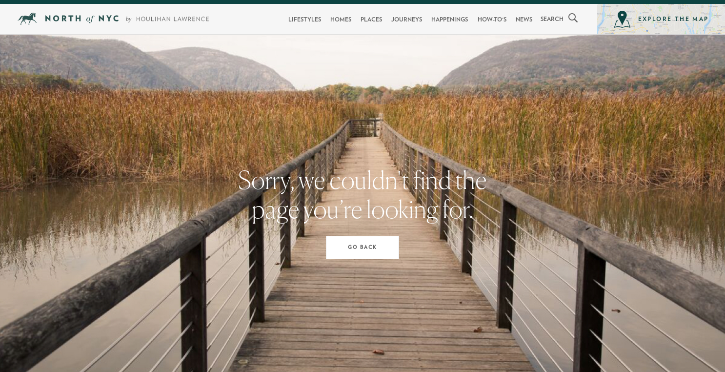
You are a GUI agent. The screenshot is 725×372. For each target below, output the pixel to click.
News (524, 19)
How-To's (492, 19)
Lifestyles (304, 19)
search (552, 19)
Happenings (449, 19)
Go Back (362, 247)
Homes (340, 19)
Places (371, 19)
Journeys (406, 19)
